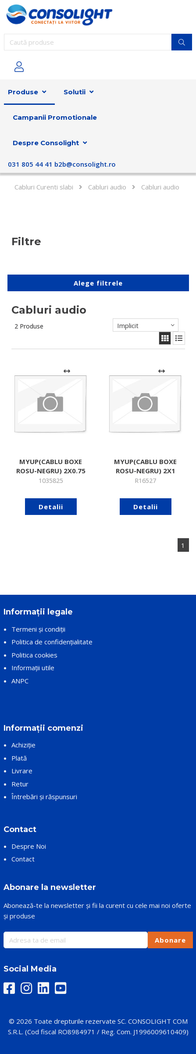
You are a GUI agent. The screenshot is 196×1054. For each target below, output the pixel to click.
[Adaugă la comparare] (67, 371)
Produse (23, 92)
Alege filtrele (98, 283)
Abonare (170, 940)
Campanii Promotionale (55, 117)
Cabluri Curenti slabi (43, 186)
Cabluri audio (107, 186)
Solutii (75, 92)
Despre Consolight (46, 143)
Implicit (128, 325)
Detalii (51, 506)
